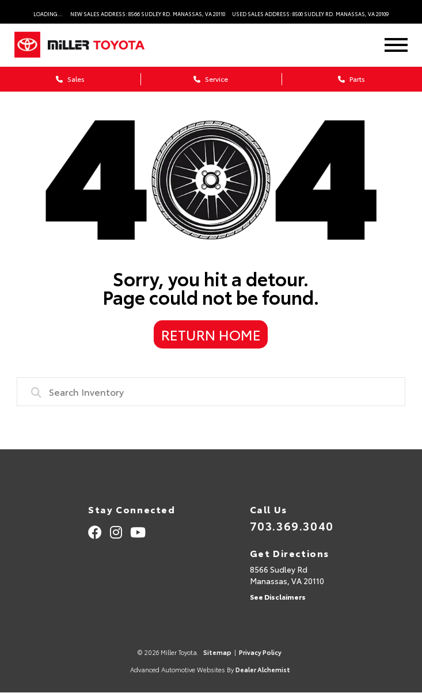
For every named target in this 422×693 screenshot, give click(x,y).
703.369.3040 (292, 525)
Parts (351, 79)
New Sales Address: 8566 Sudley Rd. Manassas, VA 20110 (147, 13)
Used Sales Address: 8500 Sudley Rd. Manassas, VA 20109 (310, 13)
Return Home (211, 334)
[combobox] (211, 391)
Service (210, 79)
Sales (70, 79)
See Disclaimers (278, 596)
